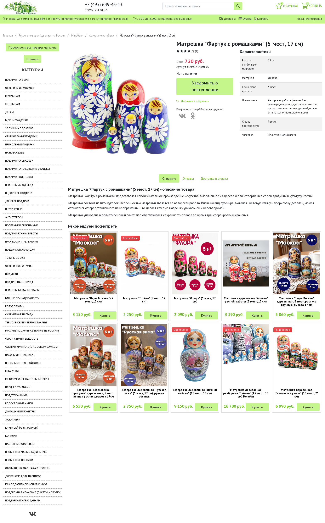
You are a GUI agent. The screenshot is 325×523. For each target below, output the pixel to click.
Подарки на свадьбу (19, 160)
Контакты (262, 19)
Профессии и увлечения (21, 241)
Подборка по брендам (20, 249)
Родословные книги (19, 403)
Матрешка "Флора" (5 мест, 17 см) (195, 299)
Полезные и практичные (21, 225)
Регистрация (314, 19)
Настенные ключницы (20, 444)
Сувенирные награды (19, 314)
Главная (8, 35)
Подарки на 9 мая (17, 79)
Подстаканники (16, 395)
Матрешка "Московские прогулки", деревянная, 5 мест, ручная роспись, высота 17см (93, 393)
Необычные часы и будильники (26, 452)
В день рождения (16, 120)
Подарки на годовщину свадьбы (27, 168)
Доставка (230, 19)
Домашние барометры (20, 411)
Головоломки (14, 306)
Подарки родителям (19, 177)
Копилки (11, 435)
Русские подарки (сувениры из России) (42, 35)
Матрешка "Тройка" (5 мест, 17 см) (144, 299)
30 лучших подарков (19, 128)
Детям (9, 112)
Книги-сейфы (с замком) (21, 427)
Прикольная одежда (19, 185)
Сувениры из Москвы (19, 88)
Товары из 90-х (15, 257)
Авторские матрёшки (101, 35)
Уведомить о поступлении (204, 86)
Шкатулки (12, 371)
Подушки (11, 274)
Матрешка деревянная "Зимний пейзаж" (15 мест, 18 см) (195, 391)
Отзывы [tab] (188, 178)
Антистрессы (14, 217)
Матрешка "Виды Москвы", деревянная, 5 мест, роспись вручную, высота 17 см (296, 301)
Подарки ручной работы (21, 233)
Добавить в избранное (192, 101)
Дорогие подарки (17, 201)
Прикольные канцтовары (22, 290)
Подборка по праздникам (22, 500)
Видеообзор (80, 238)
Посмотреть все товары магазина (32, 47)
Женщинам (12, 104)
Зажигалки (12, 419)
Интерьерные (13, 209)
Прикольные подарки (19, 144)
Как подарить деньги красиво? (26, 484)
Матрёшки (77, 35)
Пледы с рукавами (17, 387)
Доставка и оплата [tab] (214, 178)
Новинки (32, 59)
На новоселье (14, 152)
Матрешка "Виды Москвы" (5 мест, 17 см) (93, 299)
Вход (300, 19)
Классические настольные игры (27, 379)
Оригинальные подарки (21, 136)
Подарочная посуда (19, 282)
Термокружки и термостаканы (26, 322)
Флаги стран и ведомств (21, 338)
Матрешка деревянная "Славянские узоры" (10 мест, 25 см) (296, 393)
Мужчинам (12, 96)
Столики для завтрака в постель (27, 468)
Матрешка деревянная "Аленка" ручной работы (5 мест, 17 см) (246, 299)
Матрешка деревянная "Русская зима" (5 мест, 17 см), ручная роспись (144, 393)
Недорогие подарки (18, 193)
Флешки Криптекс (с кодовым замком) (31, 346)
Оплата (247, 19)
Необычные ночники (19, 460)
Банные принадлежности (22, 298)
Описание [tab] (169, 178)
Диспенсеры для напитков (23, 476)
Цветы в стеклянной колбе (23, 363)
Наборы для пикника (19, 355)
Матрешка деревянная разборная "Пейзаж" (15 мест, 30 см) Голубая (245, 393)
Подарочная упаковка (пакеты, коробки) (33, 492)
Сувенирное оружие (18, 266)
